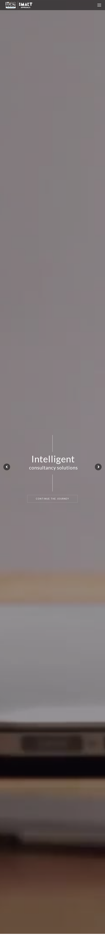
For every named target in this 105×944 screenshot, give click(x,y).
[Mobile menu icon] (99, 5)
